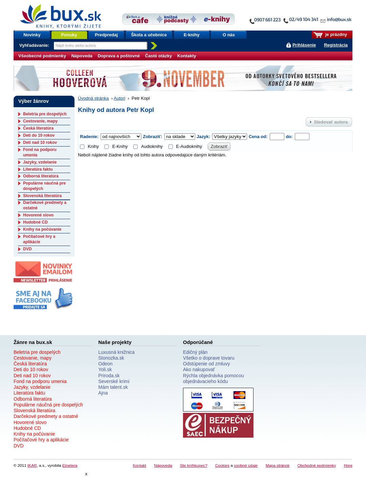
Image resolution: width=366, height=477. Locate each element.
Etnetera (69, 465)
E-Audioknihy (185, 146)
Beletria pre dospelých (45, 114)
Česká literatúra (38, 128)
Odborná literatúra (41, 176)
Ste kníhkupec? (193, 465)
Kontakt (139, 465)
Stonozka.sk (111, 358)
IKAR (32, 465)
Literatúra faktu (38, 169)
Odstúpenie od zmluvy (206, 363)
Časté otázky (158, 55)
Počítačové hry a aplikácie (39, 239)
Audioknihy (148, 146)
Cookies (222, 465)
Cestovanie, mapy (40, 121)
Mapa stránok (278, 465)
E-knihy (192, 34)
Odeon (105, 363)
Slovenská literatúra (42, 195)
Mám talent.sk (113, 387)
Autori (119, 98)
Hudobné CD (35, 222)
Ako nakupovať (199, 369)
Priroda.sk (109, 375)
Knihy (89, 146)
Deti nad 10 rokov (40, 142)
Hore (348, 465)
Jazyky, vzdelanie (40, 162)
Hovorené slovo (38, 215)
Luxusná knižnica (116, 352)
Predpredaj (106, 34)
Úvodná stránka (93, 98)
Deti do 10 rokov (39, 135)
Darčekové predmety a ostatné (46, 416)
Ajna (103, 393)
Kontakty (186, 55)
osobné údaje (246, 465)
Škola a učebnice (149, 34)
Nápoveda (81, 55)
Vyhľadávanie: (34, 45)
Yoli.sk (105, 369)
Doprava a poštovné (119, 55)
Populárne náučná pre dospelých (48, 404)
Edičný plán (195, 352)
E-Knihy (116, 146)
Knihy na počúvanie (42, 229)
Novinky (32, 34)
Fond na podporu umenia (40, 381)
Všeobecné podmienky (42, 55)
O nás (229, 34)
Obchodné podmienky (317, 465)
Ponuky (69, 34)
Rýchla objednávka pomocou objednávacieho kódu (213, 378)
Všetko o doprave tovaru (209, 358)
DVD (27, 249)
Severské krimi (113, 381)
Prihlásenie (304, 44)
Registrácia (336, 44)
